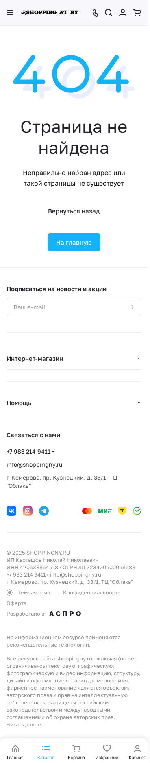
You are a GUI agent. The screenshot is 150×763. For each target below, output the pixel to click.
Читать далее (24, 724)
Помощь (19, 402)
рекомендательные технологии (48, 644)
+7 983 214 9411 (28, 451)
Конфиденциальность (91, 592)
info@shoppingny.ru (34, 464)
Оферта (16, 603)
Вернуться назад (74, 211)
